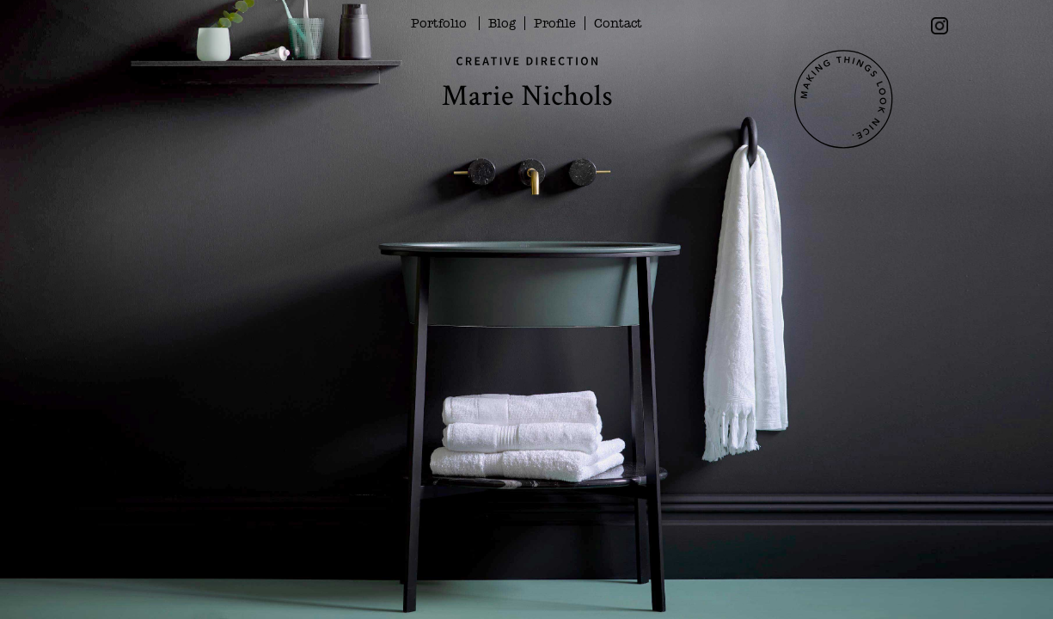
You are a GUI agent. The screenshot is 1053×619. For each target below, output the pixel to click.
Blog (502, 23)
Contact (618, 23)
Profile (555, 23)
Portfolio (439, 23)
